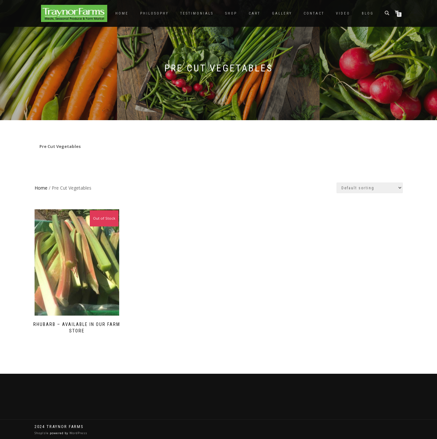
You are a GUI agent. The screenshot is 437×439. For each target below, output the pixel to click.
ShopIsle (42, 433)
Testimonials (196, 13)
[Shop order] (370, 188)
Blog (368, 13)
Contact (314, 13)
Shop (231, 13)
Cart (254, 13)
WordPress (77, 433)
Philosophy (154, 13)
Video (343, 13)
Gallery (282, 13)
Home (122, 13)
